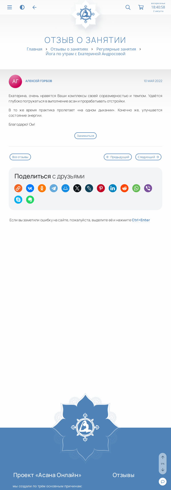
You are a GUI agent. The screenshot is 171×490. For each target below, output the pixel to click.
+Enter (141, 220)
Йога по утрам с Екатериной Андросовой (85, 53)
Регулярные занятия (116, 49)
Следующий (148, 157)
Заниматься (85, 136)
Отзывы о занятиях (69, 49)
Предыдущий (117, 157)
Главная (34, 49)
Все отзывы (20, 157)
